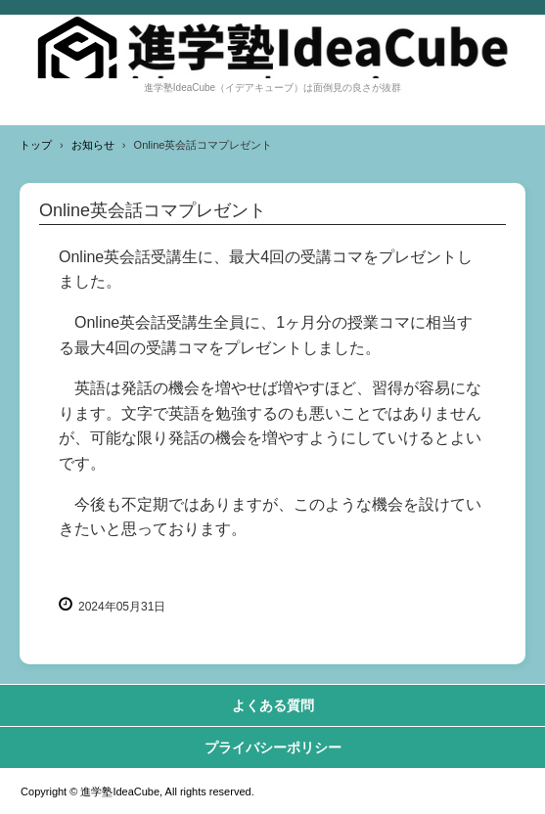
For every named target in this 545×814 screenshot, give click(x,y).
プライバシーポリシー (272, 747)
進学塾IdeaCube (272, 46)
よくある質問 (273, 705)
